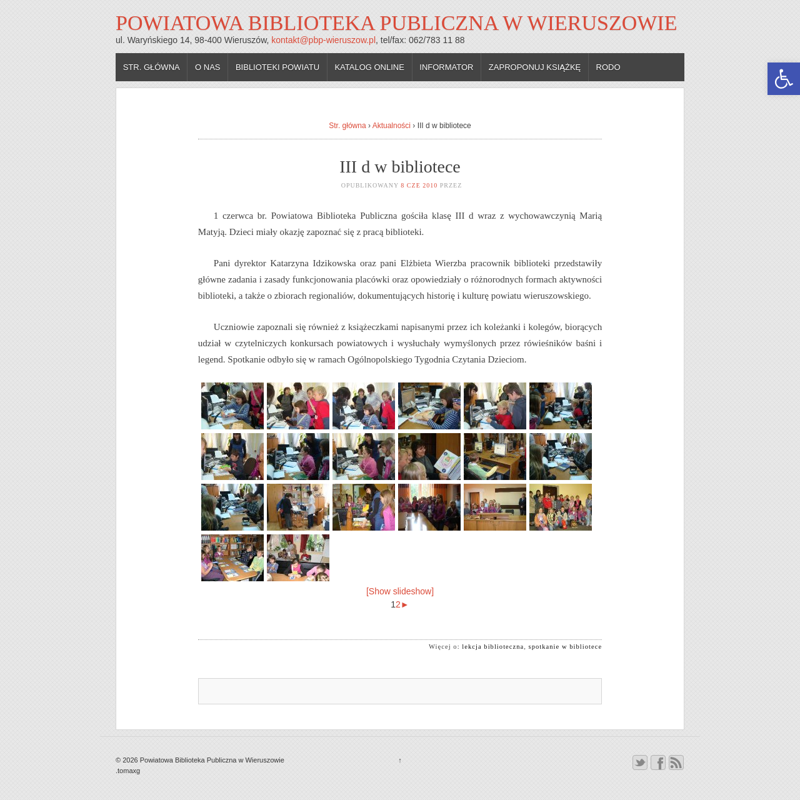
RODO (608, 67)
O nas (207, 67)
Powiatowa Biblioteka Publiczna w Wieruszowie (396, 22)
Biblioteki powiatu (277, 67)
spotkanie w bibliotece (565, 646)
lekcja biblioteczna (493, 646)
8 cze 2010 (419, 185)
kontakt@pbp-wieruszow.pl (323, 40)
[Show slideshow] (400, 591)
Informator (446, 67)
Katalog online (369, 67)
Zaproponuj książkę (535, 67)
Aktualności (391, 125)
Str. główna (151, 67)
